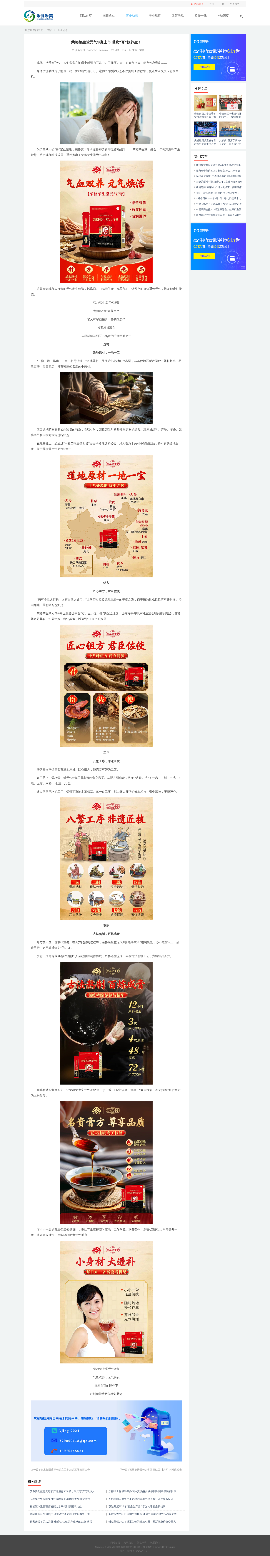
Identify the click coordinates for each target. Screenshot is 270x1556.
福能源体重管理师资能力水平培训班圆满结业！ (57, 1506)
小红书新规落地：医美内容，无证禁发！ (217, 192)
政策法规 (178, 15)
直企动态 (132, 15)
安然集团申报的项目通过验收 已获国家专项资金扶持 (60, 1499)
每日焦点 (109, 15)
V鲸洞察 (223, 15)
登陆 (211, 3)
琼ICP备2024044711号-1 (138, 1551)
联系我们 (155, 1542)
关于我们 (128, 1542)
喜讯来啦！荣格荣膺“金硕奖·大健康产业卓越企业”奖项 (61, 1521)
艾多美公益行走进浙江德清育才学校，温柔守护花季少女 (62, 1491)
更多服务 (236, 3)
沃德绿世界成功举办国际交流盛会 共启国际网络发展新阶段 (143, 1491)
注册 (222, 3)
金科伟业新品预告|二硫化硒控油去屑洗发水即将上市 (60, 1514)
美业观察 (155, 15)
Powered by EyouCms (164, 1547)
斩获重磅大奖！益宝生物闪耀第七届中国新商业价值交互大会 (142, 1523)
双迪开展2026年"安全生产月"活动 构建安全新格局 (137, 1506)
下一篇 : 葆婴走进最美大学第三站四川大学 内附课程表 (151, 1469)
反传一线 (201, 15)
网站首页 (86, 15)
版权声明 (141, 1542)
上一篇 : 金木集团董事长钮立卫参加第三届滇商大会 (60, 1469)
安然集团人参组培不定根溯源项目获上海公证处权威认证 (141, 1499)
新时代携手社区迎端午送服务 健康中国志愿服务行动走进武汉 (143, 1515)
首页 (50, 30)
